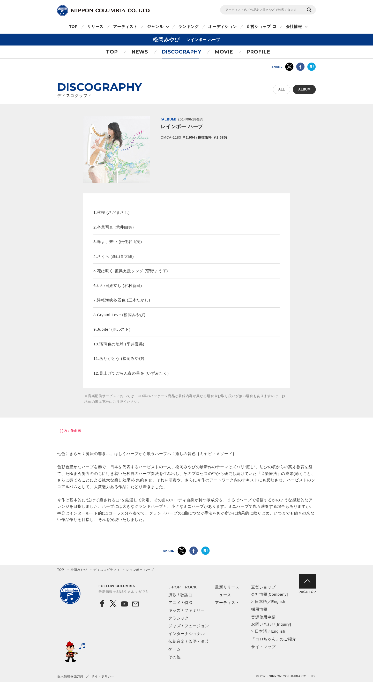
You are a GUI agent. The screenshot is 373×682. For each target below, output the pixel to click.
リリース (95, 26)
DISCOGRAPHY (181, 52)
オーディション (222, 26)
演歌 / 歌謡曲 (180, 595)
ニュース (223, 595)
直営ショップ (258, 26)
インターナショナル (186, 633)
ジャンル (155, 26)
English (278, 601)
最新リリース (227, 587)
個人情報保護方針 (70, 676)
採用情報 (259, 609)
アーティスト (125, 26)
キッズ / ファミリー (186, 610)
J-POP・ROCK (182, 587)
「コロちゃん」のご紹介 (273, 639)
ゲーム (174, 649)
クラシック (178, 618)
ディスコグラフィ (106, 570)
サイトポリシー (102, 676)
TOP (73, 26)
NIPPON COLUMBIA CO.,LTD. (103, 10)
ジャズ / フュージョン (188, 626)
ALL (281, 89)
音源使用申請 (263, 617)
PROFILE (258, 52)
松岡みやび (79, 570)
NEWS (139, 52)
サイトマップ (263, 647)
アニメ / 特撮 (180, 602)
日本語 (261, 601)
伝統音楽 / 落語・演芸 (188, 641)
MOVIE (224, 52)
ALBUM (304, 89)
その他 (174, 657)
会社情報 (294, 26)
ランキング (188, 26)
